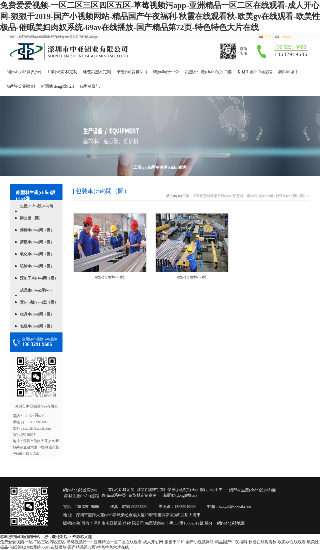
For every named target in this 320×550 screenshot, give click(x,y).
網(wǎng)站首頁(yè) (24, 72)
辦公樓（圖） (31, 218)
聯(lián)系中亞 (290, 72)
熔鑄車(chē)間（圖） (37, 230)
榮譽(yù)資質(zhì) (132, 72)
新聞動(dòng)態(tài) (57, 86)
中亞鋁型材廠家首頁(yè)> (212, 196)
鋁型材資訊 (90, 86)
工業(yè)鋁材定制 (62, 72)
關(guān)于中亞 (166, 72)
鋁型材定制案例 (21, 86)
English (286, 37)
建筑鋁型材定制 (97, 72)
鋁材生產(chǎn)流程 (255, 72)
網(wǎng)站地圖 (231, 523)
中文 (268, 37)
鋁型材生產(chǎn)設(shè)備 (208, 72)
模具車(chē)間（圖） (37, 314)
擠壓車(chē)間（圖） (37, 242)
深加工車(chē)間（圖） (39, 278)
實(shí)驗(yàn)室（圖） (39, 302)
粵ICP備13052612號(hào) (190, 523)
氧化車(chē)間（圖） (37, 254)
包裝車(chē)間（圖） (37, 326)
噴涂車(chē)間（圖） (37, 266)
